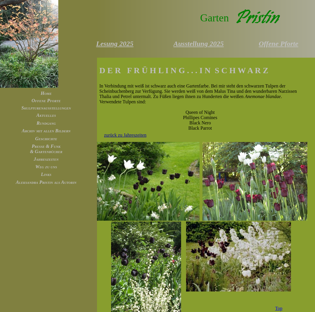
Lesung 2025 (114, 43)
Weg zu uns (46, 166)
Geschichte (46, 138)
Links (46, 174)
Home (46, 93)
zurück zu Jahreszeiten (125, 135)
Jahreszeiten (46, 159)
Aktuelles (46, 115)
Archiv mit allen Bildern (46, 130)
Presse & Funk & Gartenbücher (46, 149)
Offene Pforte (46, 100)
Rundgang (46, 123)
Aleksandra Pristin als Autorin (46, 182)
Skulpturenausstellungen (46, 107)
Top (278, 308)
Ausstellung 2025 (198, 43)
